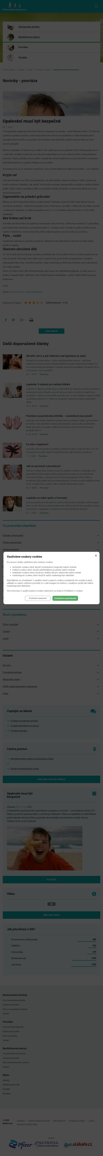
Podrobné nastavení (38, 598)
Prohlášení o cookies (73, 591)
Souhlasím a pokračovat (65, 598)
